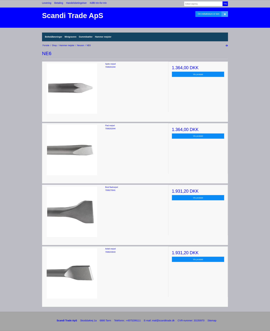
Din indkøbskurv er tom (213, 14)
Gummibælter (86, 37)
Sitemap (211, 320)
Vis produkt (198, 74)
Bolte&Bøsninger (53, 37)
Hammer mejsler (103, 37)
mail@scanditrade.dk (163, 320)
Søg (225, 4)
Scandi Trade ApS (72, 16)
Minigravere (70, 37)
